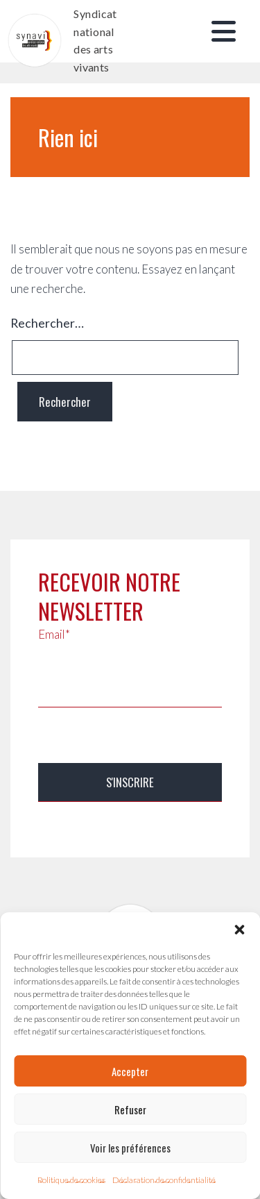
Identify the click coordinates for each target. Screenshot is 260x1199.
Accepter (130, 1071)
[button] (239, 930)
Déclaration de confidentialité (164, 1180)
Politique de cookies (71, 1180)
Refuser (130, 1109)
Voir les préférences (130, 1147)
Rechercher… (47, 322)
